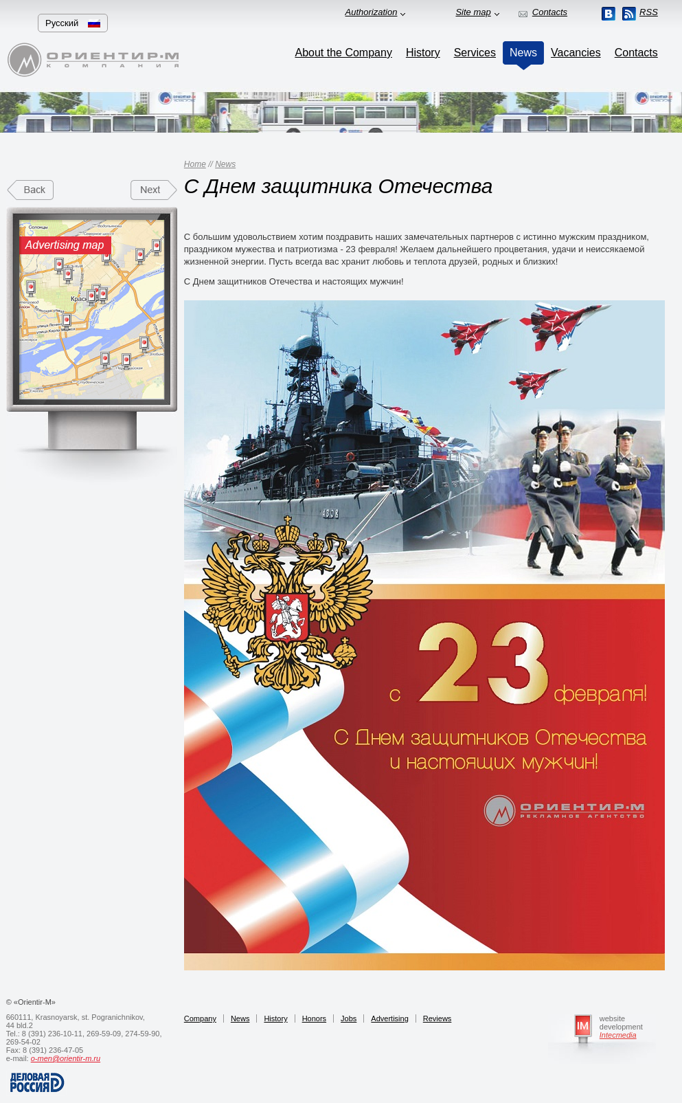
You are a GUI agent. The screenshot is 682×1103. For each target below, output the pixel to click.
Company (200, 1018)
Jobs (348, 1018)
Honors (314, 1018)
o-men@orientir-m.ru (65, 1058)
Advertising (389, 1018)
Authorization (371, 12)
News (225, 164)
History (275, 1018)
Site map (472, 12)
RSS (648, 12)
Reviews (437, 1018)
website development (621, 1022)
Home (195, 164)
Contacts (549, 12)
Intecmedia (618, 1035)
